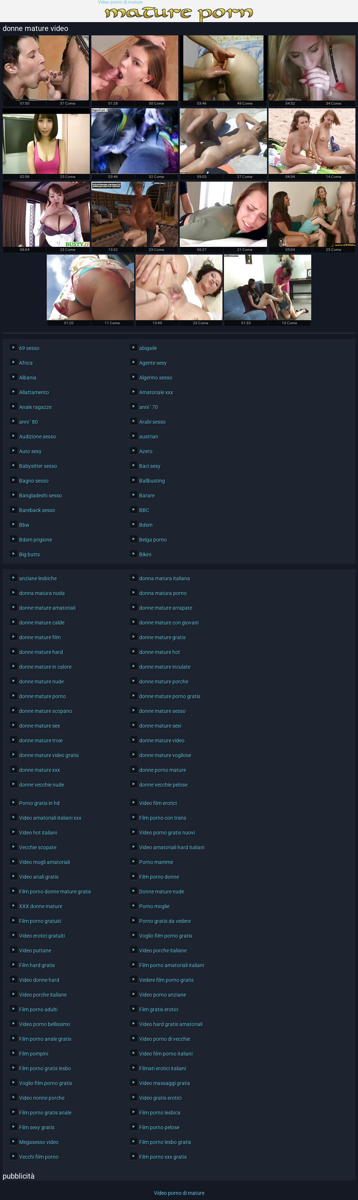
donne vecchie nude (41, 785)
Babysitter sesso (38, 466)
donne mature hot (159, 652)
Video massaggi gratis (164, 1083)
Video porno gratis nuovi (167, 833)
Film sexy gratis (37, 1127)
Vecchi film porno (39, 1157)
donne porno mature (162, 770)
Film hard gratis (37, 965)
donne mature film (40, 637)
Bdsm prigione (35, 540)
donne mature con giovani (169, 623)
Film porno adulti (38, 1009)
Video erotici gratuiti (42, 936)
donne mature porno (42, 696)
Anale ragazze (35, 407)
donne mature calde (41, 623)
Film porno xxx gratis (163, 1157)
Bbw (24, 525)
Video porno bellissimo (44, 1024)
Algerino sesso (155, 378)
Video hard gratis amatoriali (171, 1024)
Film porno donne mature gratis (55, 892)
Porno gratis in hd (39, 803)
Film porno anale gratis (45, 1039)
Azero (145, 451)
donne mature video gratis (49, 755)
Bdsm (145, 525)
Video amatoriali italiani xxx (50, 818)
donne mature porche (163, 682)
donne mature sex (39, 726)
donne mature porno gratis (169, 696)
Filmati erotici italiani (162, 1068)
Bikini (145, 554)
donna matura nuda (42, 593)
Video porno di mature (120, 2)
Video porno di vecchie (164, 1039)
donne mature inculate (164, 667)
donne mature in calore (45, 667)
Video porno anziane (162, 995)
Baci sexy (150, 466)
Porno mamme (156, 862)
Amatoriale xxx (156, 392)
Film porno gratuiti (40, 921)
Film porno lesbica (159, 1113)
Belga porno (153, 540)
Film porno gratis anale (45, 1113)
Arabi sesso (152, 422)
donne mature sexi (160, 726)
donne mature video (162, 741)
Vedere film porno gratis (166, 980)
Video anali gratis (39, 877)
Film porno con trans (162, 818)
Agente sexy (153, 363)
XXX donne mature (40, 906)
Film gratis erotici (158, 1009)
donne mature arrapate (165, 608)
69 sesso (29, 348)
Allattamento (34, 392)
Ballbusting (152, 481)
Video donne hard (39, 980)
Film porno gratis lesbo (45, 1068)
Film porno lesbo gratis (165, 1142)
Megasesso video (39, 1142)
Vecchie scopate (37, 847)
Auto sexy (30, 451)
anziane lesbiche (38, 578)
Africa (26, 363)
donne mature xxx (39, 770)
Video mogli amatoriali (44, 862)
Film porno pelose (159, 1127)
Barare (147, 495)
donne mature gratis (162, 637)
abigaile (148, 348)
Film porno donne (159, 877)
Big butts (29, 554)
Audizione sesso (37, 437)
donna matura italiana (164, 578)
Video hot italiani (38, 833)
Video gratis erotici (160, 1098)
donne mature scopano (45, 711)
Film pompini (33, 1054)
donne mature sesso (162, 711)
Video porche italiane (163, 951)
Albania (27, 378)
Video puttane (35, 951)
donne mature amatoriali (47, 608)
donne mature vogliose (165, 755)
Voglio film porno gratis (165, 936)
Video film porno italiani (166, 1054)
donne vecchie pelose (163, 785)
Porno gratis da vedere (165, 921)
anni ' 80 (28, 422)
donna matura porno (163, 593)
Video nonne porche (41, 1098)
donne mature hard (41, 652)
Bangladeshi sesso (40, 495)
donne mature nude (41, 682)
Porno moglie (154, 906)
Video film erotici (158, 803)
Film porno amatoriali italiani (171, 965)
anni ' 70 (148, 407)
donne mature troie (41, 741)
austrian (148, 437)
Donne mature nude (161, 892)
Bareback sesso (37, 510)
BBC (144, 510)
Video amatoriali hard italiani (171, 847)
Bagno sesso (34, 481)
